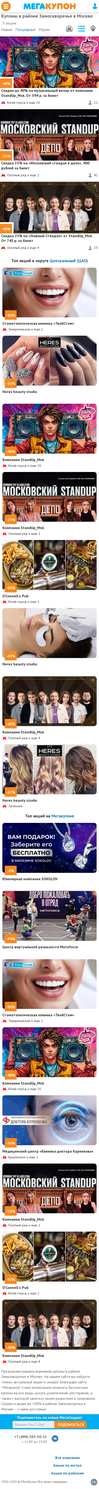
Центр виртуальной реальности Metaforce (40, 946)
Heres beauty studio (19, 391)
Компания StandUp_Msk (23, 459)
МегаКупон (49, 6)
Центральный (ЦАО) (69, 260)
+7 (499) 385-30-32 (30, 1436)
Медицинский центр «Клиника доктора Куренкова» (48, 1151)
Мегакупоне (62, 816)
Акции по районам (67, 1473)
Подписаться (71, 1424)
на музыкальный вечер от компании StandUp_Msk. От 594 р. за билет (47, 93)
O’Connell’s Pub (15, 596)
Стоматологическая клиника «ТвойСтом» (38, 323)
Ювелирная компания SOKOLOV (30, 878)
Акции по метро (67, 1465)
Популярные (25, 29)
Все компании (67, 1457)
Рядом (44, 29)
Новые (6, 29)
